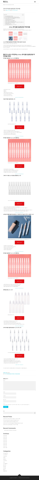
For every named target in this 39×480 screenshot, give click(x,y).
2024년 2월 (5, 444)
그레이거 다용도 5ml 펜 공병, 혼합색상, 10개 (11, 21)
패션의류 (4, 466)
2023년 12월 (5, 447)
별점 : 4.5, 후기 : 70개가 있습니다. (19, 212)
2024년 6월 (5, 438)
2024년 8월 (5, 435)
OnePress (19, 477)
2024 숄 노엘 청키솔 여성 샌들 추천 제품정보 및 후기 (11, 420)
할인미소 (5, 1)
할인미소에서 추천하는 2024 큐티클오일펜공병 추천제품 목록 (12, 17)
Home (4, 4)
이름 (4, 391)
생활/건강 (4, 459)
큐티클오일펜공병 (17, 373)
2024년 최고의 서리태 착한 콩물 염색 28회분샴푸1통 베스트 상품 (13, 423)
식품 (4, 462)
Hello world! (6, 430)
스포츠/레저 (5, 460)
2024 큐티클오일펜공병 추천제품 (9, 373)
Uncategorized (5, 453)
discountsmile (15, 10)
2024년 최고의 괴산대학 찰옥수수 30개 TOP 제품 (10, 424)
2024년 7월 (5, 437)
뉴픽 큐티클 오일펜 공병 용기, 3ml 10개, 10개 (11, 24)
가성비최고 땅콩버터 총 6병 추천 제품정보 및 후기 (10, 421)
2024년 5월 (5, 440)
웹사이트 (4, 399)
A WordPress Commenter (12, 430)
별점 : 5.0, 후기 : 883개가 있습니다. (19, 97)
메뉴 (35, 1)
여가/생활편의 (5, 463)
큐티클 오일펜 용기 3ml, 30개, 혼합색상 (10, 20)
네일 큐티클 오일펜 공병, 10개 (9, 19)
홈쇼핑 (4, 469)
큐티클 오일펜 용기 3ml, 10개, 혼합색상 (10, 18)
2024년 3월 (5, 443)
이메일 (4, 395)
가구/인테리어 (5, 454)
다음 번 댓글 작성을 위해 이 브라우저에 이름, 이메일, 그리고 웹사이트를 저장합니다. (16, 404)
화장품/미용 (5, 372)
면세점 (4, 457)
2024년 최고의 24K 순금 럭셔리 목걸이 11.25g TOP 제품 (11, 418)
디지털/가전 (5, 456)
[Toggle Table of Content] (22, 15)
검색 (34, 412)
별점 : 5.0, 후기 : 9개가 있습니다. (19, 364)
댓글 (4, 380)
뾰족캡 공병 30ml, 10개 (8, 23)
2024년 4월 (5, 441)
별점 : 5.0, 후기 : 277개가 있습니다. (19, 136)
